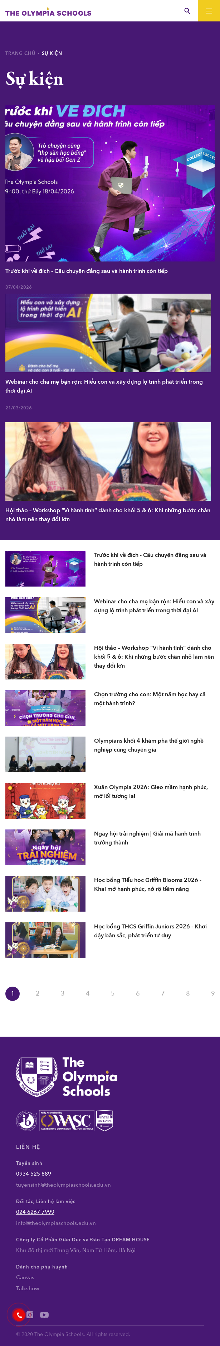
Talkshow (27, 1288)
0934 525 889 (33, 1173)
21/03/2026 (18, 408)
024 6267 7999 (35, 1212)
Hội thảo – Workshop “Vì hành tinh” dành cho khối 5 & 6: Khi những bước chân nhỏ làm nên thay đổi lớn (107, 515)
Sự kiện (52, 53)
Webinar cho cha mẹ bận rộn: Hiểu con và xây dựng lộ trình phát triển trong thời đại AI (104, 386)
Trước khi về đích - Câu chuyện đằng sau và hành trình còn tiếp (86, 271)
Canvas (25, 1277)
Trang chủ (20, 53)
